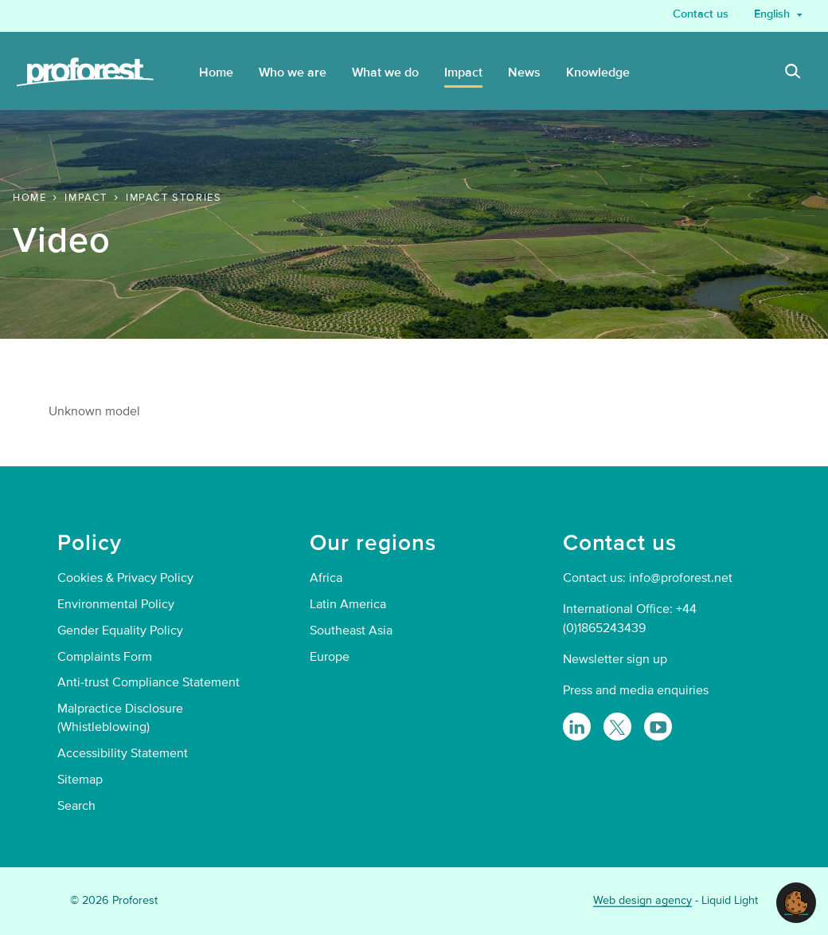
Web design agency (642, 900)
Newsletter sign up (615, 659)
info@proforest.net (680, 578)
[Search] (793, 73)
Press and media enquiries (636, 690)
